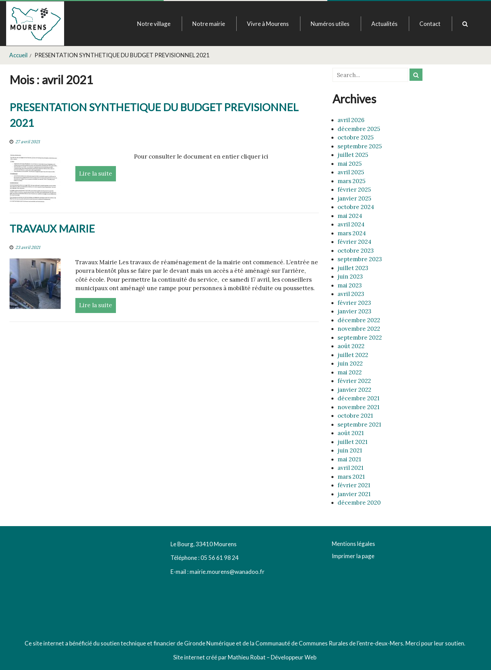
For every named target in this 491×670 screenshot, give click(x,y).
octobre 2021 (355, 415)
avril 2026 (351, 120)
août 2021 (351, 433)
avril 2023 (351, 294)
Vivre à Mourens (268, 23)
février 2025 (354, 189)
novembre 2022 (359, 328)
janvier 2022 (354, 389)
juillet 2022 (353, 355)
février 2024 (354, 241)
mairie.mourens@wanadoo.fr (227, 571)
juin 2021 (350, 450)
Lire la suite (95, 173)
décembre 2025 (359, 129)
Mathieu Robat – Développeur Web (272, 657)
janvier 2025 (354, 198)
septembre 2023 (360, 259)
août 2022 (351, 346)
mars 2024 (352, 233)
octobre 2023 (356, 250)
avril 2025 (351, 172)
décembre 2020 (359, 502)
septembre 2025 (360, 146)
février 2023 (354, 303)
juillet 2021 (353, 442)
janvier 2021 (354, 494)
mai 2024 (350, 216)
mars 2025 (352, 181)
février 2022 (354, 381)
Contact (430, 23)
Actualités (384, 23)
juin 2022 (350, 363)
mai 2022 (350, 372)
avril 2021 (350, 468)
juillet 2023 (353, 268)
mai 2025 (350, 163)
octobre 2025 (356, 137)
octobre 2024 (356, 207)
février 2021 (354, 485)
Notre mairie (208, 23)
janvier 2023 (354, 311)
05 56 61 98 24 (219, 557)
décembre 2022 (359, 320)
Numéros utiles (330, 23)
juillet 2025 (353, 155)
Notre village (153, 23)
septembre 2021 (359, 424)
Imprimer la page (353, 556)
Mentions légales (353, 544)
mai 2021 (349, 459)
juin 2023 (350, 276)
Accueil (18, 55)
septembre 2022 (360, 337)
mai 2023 (350, 285)
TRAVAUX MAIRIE (52, 228)
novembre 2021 (359, 407)
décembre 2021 (359, 398)
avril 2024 (351, 224)
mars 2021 (351, 476)
